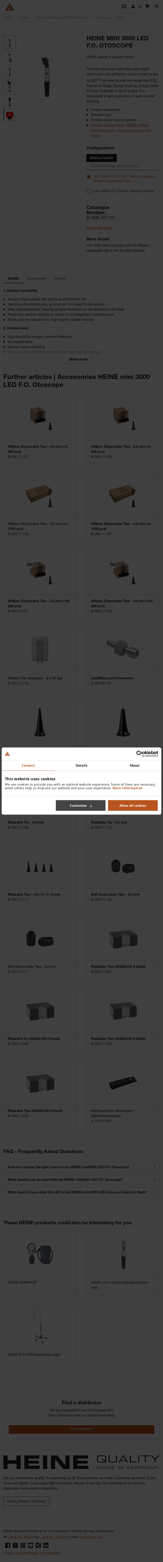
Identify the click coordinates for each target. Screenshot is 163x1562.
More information (127, 788)
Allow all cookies (132, 805)
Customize (81, 805)
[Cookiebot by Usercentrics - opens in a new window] (139, 754)
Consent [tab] (28, 765)
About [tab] (135, 765)
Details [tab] (81, 765)
